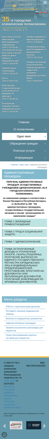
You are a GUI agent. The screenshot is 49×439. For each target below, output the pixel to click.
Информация (24, 157)
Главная (23, 122)
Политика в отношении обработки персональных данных (11, 393)
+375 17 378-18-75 (10, 73)
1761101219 (10, 381)
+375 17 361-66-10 (10, 99)
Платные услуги (24, 150)
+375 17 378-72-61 (10, 81)
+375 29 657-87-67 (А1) (12, 50)
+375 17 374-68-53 (34, 42)
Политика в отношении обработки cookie (12, 404)
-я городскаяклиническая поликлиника (24, 21)
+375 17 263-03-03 (34, 81)
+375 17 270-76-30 (10, 47)
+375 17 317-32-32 (34, 57)
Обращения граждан (24, 143)
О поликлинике (24, 129)
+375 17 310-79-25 (10, 63)
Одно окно (24, 136)
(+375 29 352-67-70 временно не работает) (10, 93)
